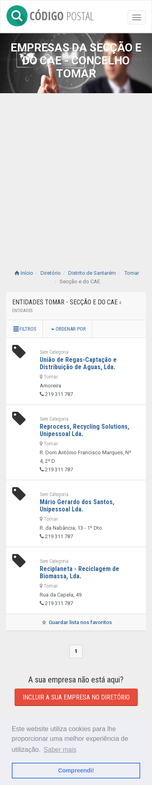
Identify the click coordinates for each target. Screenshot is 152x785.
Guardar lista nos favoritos (76, 622)
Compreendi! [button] (76, 770)
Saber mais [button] (60, 749)
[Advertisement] (76, 173)
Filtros (24, 329)
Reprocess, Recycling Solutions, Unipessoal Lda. (84, 430)
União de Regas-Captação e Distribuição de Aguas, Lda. (78, 363)
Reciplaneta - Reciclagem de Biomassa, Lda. (79, 572)
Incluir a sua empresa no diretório (76, 697)
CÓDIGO (50, 14)
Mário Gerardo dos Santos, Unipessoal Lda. (77, 505)
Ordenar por (68, 329)
